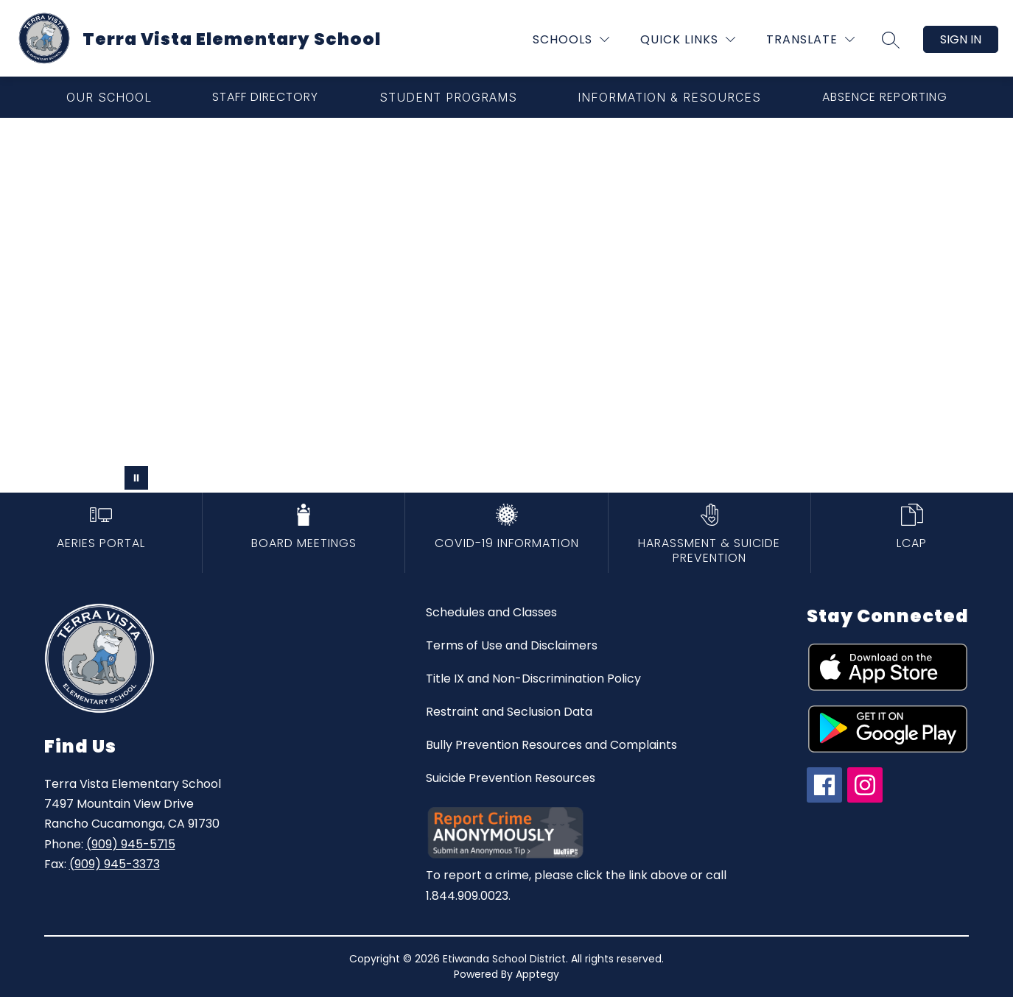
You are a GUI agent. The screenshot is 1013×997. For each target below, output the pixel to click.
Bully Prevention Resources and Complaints (551, 744)
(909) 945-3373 (114, 864)
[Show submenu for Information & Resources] (669, 97)
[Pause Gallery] (136, 478)
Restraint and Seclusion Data (509, 711)
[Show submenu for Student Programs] (448, 97)
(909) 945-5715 (130, 844)
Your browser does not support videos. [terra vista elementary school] (506, 305)
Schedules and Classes (491, 612)
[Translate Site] (810, 39)
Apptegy (537, 974)
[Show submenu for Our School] (109, 97)
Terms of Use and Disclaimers (511, 645)
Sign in (960, 39)
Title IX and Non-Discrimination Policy (533, 678)
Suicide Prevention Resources (510, 777)
